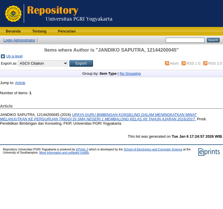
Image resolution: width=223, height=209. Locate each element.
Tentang (39, 31)
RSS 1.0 (193, 63)
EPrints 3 (82, 149)
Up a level (14, 56)
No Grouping (130, 73)
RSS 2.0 (215, 63)
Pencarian (67, 31)
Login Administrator (19, 40)
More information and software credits (64, 152)
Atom (174, 63)
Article (20, 83)
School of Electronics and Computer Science (153, 149)
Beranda (13, 31)
